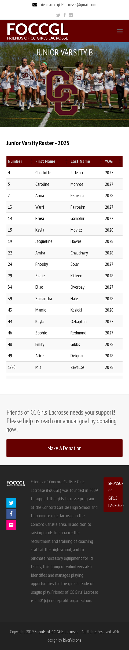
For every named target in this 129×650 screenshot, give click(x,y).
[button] (31, 161)
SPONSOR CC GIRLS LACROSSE (115, 494)
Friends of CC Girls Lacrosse (56, 632)
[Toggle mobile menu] (120, 31)
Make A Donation (64, 448)
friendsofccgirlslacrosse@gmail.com (67, 5)
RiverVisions (72, 640)
